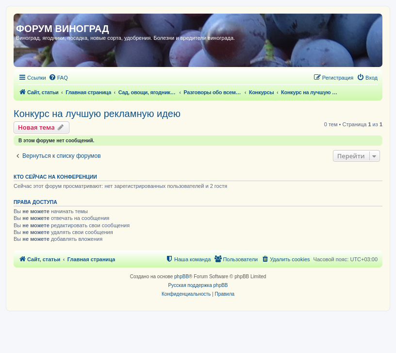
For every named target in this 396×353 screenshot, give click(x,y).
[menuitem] (58, 78)
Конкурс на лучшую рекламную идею (97, 113)
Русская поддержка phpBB (198, 285)
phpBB (181, 276)
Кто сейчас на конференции (55, 177)
